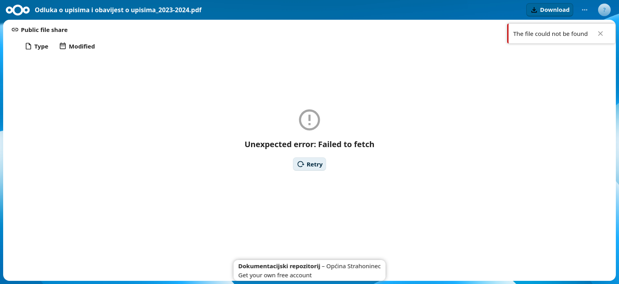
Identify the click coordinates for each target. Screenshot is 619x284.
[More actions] (585, 10)
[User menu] (604, 10)
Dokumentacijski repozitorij (279, 266)
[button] (549, 10)
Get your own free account (275, 275)
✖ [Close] (600, 33)
